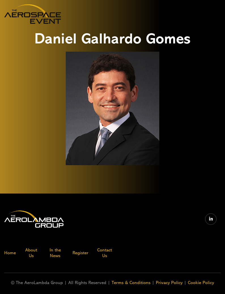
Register (80, 252)
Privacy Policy (169, 282)
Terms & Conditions (132, 282)
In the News (55, 252)
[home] (32, 14)
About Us (31, 252)
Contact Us (104, 252)
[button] (182, 14)
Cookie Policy (201, 282)
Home (10, 252)
